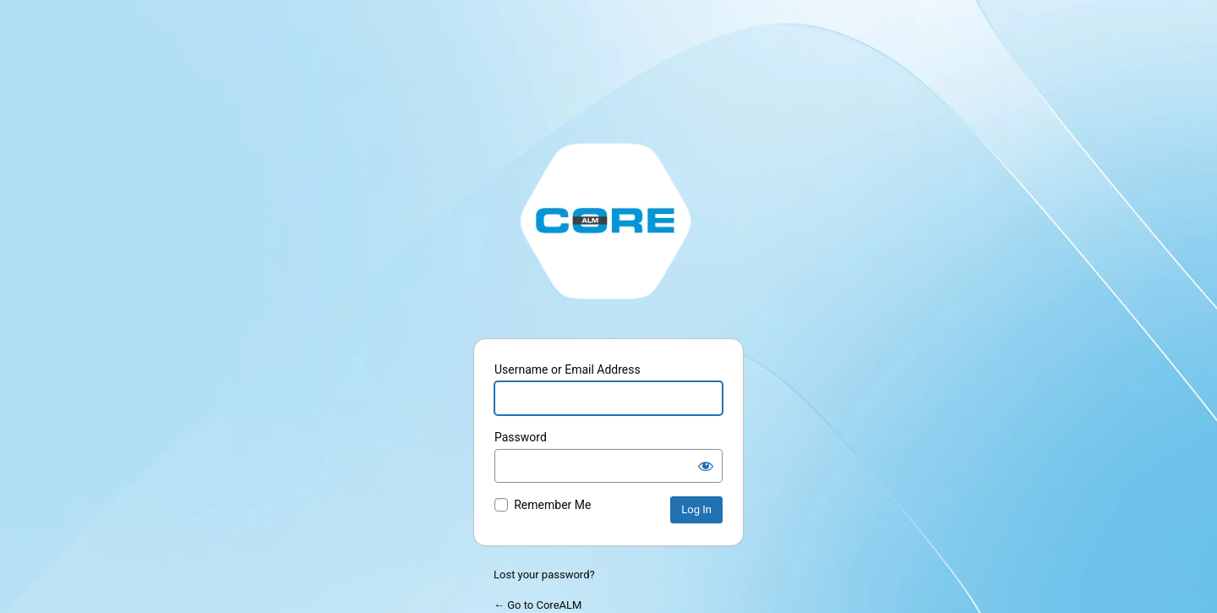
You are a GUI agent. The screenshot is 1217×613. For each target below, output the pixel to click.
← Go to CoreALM (537, 605)
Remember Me (552, 505)
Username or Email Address (567, 369)
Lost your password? (544, 574)
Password (520, 437)
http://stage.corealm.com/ (608, 220)
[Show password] (706, 466)
